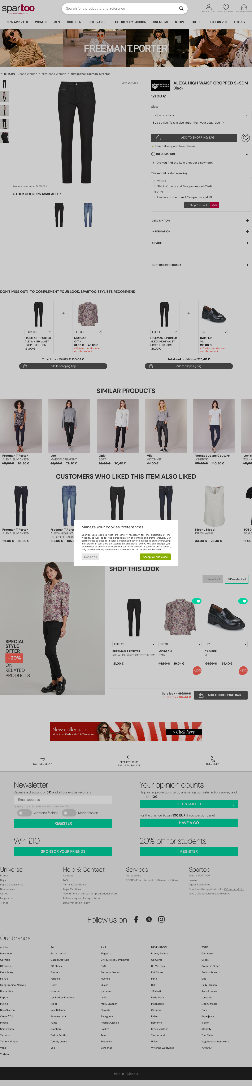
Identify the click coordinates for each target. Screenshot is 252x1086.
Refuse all (90, 557)
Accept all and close (155, 557)
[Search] (181, 8)
